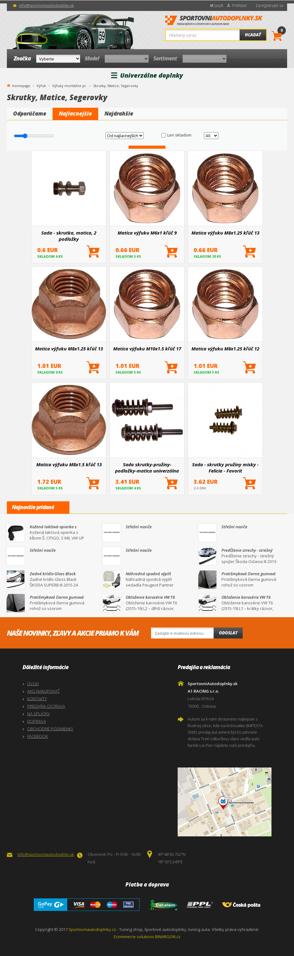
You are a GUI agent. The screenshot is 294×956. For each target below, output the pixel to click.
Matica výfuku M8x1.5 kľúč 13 (69, 464)
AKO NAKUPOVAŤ (43, 691)
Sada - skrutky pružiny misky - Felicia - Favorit (225, 467)
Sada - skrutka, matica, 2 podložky (68, 236)
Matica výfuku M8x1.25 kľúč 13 (225, 233)
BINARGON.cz (167, 936)
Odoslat (228, 633)
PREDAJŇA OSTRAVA (46, 706)
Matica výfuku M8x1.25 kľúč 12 (225, 348)
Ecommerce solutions (134, 936)
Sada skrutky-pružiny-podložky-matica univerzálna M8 (147, 467)
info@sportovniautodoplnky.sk (46, 5)
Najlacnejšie (75, 113)
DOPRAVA (36, 721)
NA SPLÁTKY (38, 713)
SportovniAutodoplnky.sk (214, 22)
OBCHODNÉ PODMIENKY (50, 728)
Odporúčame (29, 113)
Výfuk (41, 85)
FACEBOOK (37, 736)
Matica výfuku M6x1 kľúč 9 (147, 233)
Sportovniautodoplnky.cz (92, 929)
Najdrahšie (118, 113)
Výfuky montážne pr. (69, 85)
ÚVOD (33, 683)
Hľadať (253, 35)
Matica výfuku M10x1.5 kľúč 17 (147, 348)
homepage (21, 85)
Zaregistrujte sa (269, 5)
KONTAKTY (37, 698)
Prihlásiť (239, 5)
